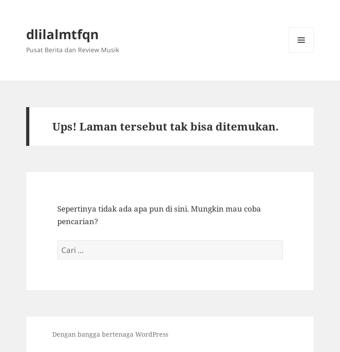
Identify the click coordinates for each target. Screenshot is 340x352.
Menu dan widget (301, 52)
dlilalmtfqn (62, 34)
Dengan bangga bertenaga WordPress (110, 334)
